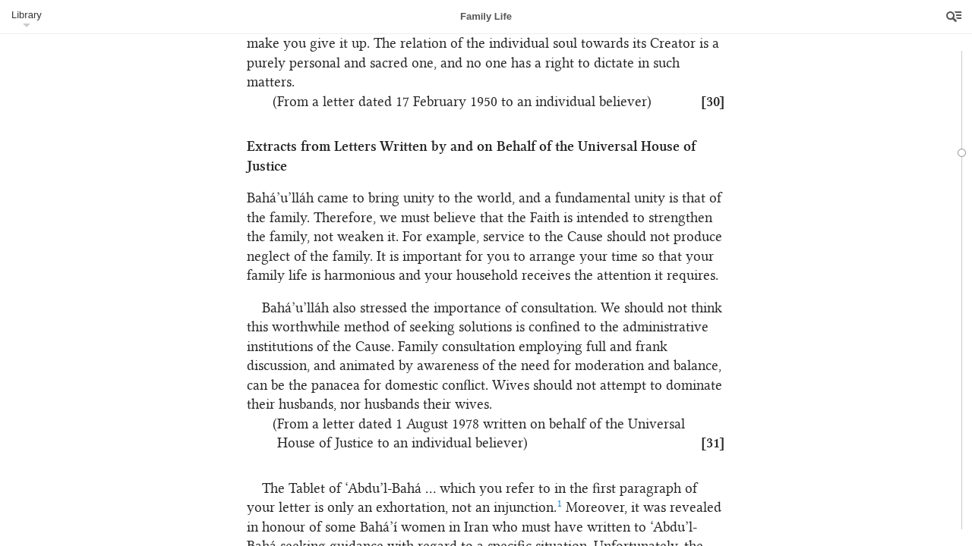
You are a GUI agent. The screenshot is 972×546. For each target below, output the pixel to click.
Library (26, 14)
